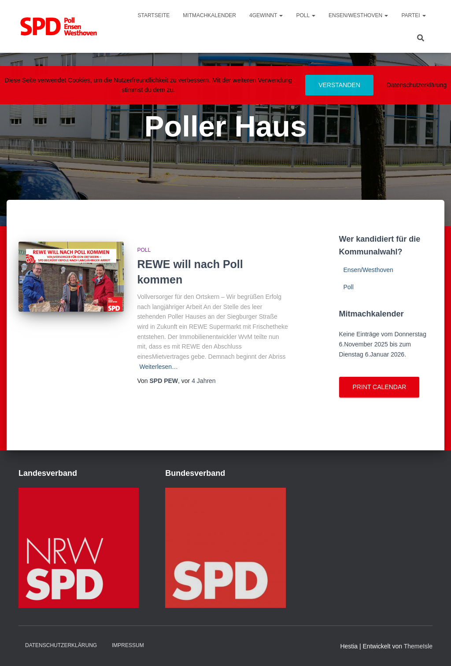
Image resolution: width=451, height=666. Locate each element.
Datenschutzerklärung (61, 645)
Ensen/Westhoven (358, 15)
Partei (413, 15)
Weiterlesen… (158, 366)
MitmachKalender (209, 15)
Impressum (128, 645)
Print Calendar (379, 386)
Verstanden (339, 84)
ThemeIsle (418, 646)
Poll (305, 15)
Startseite (153, 15)
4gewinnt (266, 15)
